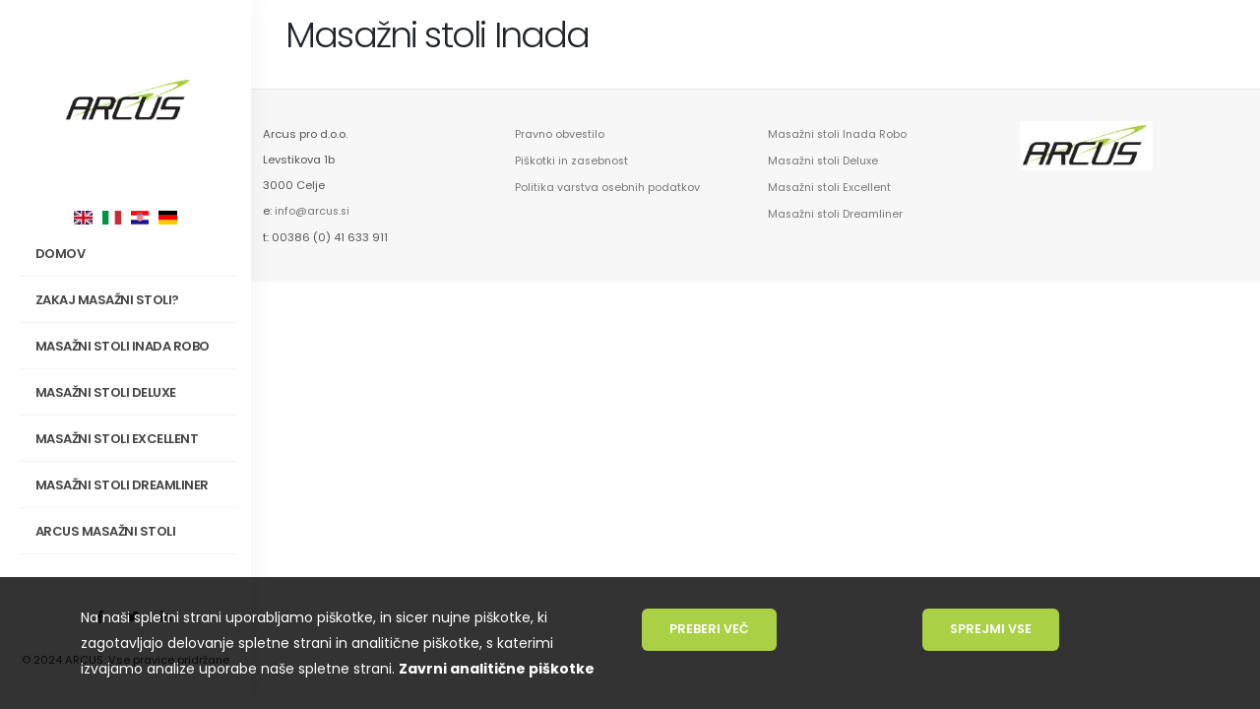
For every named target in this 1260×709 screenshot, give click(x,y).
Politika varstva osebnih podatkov (609, 185)
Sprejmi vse (991, 628)
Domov (60, 253)
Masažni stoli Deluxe (105, 392)
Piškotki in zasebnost (573, 159)
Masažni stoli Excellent (117, 438)
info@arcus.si (314, 211)
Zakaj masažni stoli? (132, 300)
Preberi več (709, 628)
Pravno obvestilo (560, 134)
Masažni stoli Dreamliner (122, 485)
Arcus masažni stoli (132, 532)
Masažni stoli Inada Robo (839, 134)
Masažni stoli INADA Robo (132, 346)
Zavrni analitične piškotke (497, 668)
